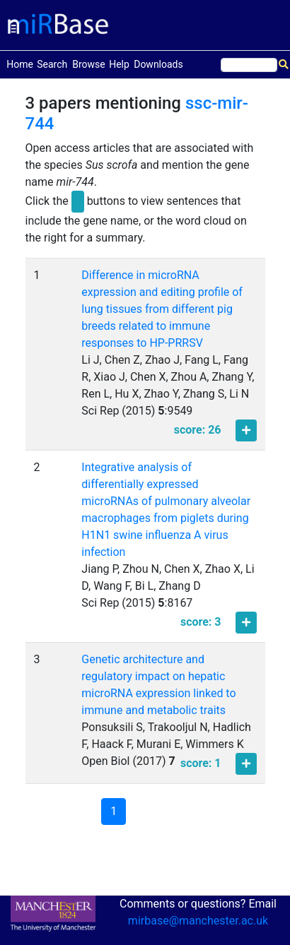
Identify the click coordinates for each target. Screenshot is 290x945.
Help (119, 64)
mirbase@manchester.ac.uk (198, 920)
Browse (88, 64)
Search (52, 64)
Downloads (158, 64)
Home (20, 63)
